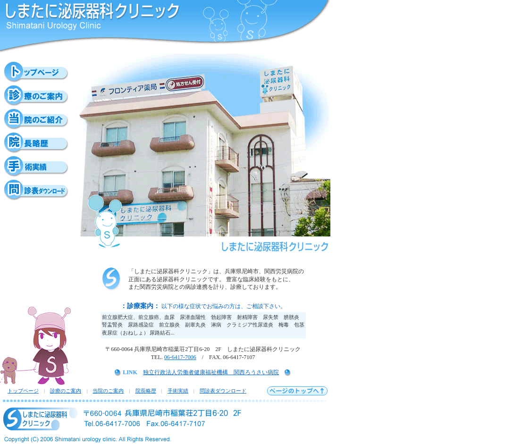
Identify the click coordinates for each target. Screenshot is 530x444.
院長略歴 (145, 391)
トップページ (23, 391)
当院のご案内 (108, 391)
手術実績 (178, 391)
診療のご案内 (65, 391)
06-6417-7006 (180, 357)
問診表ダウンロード (223, 391)
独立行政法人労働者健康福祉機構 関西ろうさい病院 (211, 372)
